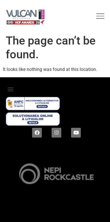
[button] (10, 89)
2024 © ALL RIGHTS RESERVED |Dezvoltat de (55, 157)
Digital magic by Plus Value (55, 212)
